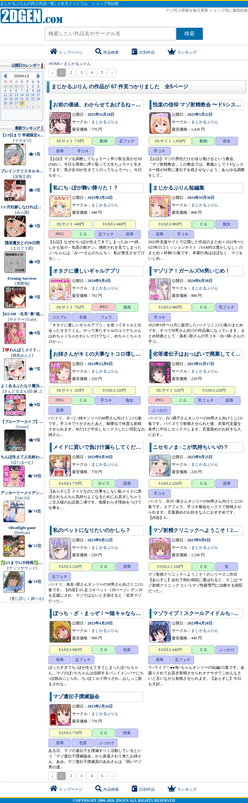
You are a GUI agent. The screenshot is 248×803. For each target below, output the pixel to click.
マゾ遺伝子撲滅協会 (76, 696)
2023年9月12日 (100, 540)
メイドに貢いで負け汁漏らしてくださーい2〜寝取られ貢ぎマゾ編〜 (132, 447)
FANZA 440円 (114, 224)
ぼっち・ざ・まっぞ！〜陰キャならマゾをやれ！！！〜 (117, 613)
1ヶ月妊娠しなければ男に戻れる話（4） (35, 207)
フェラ (106, 317)
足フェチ (127, 141)
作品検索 (107, 52)
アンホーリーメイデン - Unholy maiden (34, 493)
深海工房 (22, 176)
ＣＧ (83, 234)
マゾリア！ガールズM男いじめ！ (191, 271)
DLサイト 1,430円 (170, 141)
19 (11, 99)
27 (16, 103)
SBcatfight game (22, 528)
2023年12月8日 (100, 364)
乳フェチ (226, 307)
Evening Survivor (21, 278)
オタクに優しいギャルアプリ (86, 271)
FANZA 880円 (170, 224)
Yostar (22, 427)
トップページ (66, 52)
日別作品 (143, 52)
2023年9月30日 (100, 457)
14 (22, 95)
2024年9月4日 (99, 280)
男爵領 (22, 283)
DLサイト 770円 (70, 141)
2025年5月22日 (199, 114)
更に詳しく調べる (26, 598)
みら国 (22, 212)
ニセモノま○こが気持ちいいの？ (190, 447)
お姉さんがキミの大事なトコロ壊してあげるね (107, 354)
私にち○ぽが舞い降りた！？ (85, 187)
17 (38, 95)
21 (22, 99)
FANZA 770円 (70, 483)
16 (33, 95)
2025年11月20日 (101, 114)
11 (5, 95)
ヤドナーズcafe (22, 319)
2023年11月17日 (200, 364)
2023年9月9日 (199, 540)
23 (33, 99)
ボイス (103, 483)
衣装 (83, 317)
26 (11, 103)
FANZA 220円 (114, 390)
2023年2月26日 (100, 706)
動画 (104, 141)
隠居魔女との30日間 (22, 243)
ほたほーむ (22, 462)
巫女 (227, 141)
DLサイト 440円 (70, 224)
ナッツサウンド (22, 568)
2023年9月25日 (199, 457)
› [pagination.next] (112, 72)
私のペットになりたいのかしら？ (91, 530)
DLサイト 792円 (70, 307)
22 (27, 99)
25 (5, 103)
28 (22, 103)
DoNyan (22, 532)
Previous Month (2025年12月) (5, 76)
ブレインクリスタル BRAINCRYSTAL (34, 171)
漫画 (127, 307)
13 (16, 95)
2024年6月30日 (199, 280)
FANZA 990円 (70, 649)
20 (16, 99)
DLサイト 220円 (70, 390)
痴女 (227, 224)
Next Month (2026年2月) (38, 76)
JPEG (59, 234)
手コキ (83, 151)
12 (11, 95)
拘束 (127, 733)
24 (38, 99)
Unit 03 (22, 498)
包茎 (127, 649)
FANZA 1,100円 (170, 566)
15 (27, 95)
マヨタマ (22, 140)
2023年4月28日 (199, 623)
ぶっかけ (159, 410)
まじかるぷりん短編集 (178, 187)
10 (38, 90)
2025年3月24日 (100, 197)
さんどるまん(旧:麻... (22, 391)
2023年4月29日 (100, 623)
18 (5, 99)
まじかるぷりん (105, 122)
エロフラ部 (22, 248)
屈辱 (60, 151)
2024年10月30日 (200, 197)
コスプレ (59, 317)
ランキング (182, 52)
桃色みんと (22, 355)
